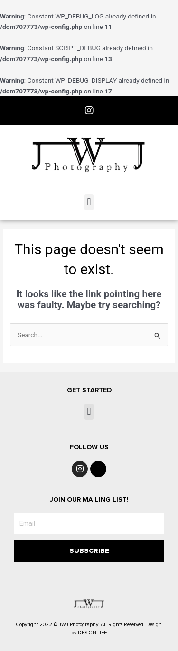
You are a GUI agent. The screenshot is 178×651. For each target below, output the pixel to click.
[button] (89, 202)
